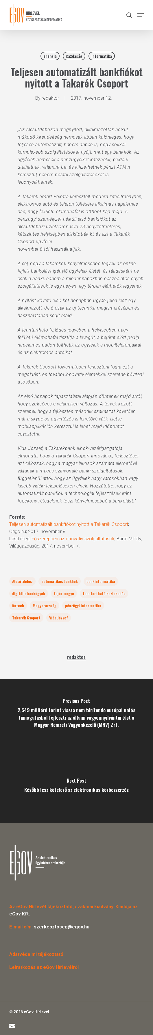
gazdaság (74, 56)
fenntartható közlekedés (104, 593)
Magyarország (44, 605)
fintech (18, 605)
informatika (101, 56)
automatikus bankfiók (59, 581)
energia (50, 56)
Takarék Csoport (26, 618)
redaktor (50, 98)
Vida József (58, 618)
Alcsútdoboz (22, 581)
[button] (140, 15)
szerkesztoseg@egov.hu (61, 927)
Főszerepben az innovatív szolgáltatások (73, 538)
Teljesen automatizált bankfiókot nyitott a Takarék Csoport (68, 524)
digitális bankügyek (28, 593)
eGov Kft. (19, 914)
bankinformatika (100, 581)
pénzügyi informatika (83, 605)
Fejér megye (64, 593)
